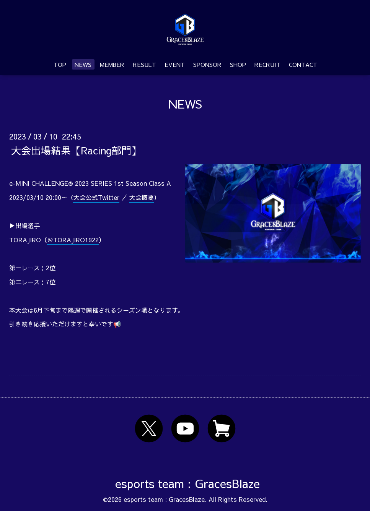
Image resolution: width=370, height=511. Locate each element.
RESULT (144, 64)
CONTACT (303, 64)
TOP (60, 64)
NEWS (83, 64)
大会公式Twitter (96, 197)
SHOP (238, 64)
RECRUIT (267, 64)
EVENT (175, 64)
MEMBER (112, 64)
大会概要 (141, 197)
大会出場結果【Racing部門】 (76, 150)
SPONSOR (207, 64)
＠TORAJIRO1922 (73, 239)
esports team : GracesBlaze (187, 483)
